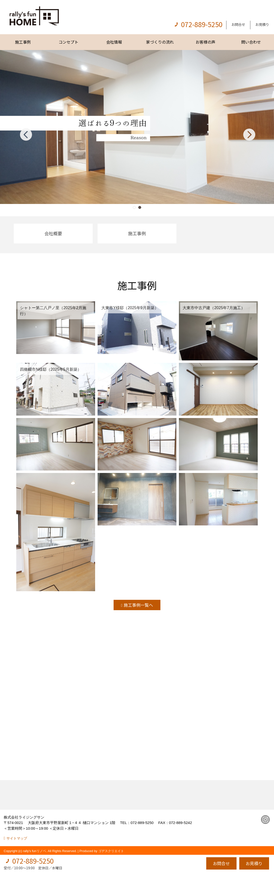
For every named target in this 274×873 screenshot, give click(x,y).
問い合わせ (251, 42)
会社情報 (114, 42)
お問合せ (238, 24)
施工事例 (23, 42)
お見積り (262, 24)
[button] (134, 207)
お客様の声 (205, 42)
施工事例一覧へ (138, 605)
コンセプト (68, 42)
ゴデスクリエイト (111, 851)
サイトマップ (16, 838)
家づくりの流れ (160, 42)
